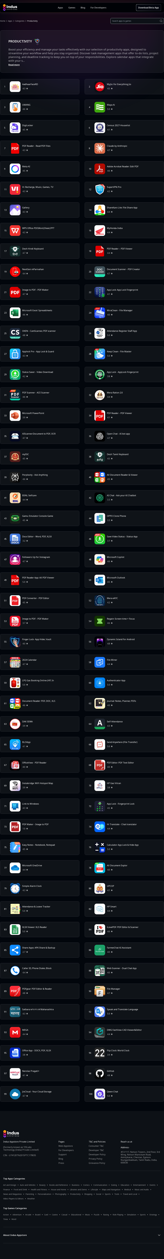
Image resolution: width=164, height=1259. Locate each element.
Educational (76, 1214)
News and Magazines (12, 1194)
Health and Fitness (39, 1189)
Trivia (5, 1219)
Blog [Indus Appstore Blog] (83, 7)
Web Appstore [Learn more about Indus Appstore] (65, 1146)
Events (152, 1185)
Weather (31, 1198)
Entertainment (139, 1185)
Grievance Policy (97, 1163)
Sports (108, 1194)
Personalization (44, 1194)
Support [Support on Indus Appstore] (62, 1154)
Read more (14, 64)
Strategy (153, 1214)
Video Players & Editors (13, 1198)
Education (125, 1185)
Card (46, 1214)
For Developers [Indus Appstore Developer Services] (98, 7)
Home (2, 21)
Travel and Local (130, 1194)
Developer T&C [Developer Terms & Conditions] (96, 1150)
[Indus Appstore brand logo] (30, 7)
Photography (60, 1194)
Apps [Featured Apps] (60, 7)
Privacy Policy (95, 1158)
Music (87, 1214)
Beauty (42, 1185)
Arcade (28, 1214)
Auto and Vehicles (27, 1185)
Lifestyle (94, 1189)
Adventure (17, 1214)
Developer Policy (97, 1154)
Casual (64, 1214)
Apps (10, 21)
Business (75, 1185)
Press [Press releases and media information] (61, 1163)
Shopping (88, 1194)
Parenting (30, 1194)
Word (14, 1219)
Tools (116, 1194)
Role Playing (118, 1214)
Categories (19, 21)
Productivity (75, 1194)
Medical (127, 1189)
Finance (6, 1189)
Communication (100, 1185)
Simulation (131, 1214)
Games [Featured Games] (71, 7)
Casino (55, 1214)
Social (98, 1194)
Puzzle (96, 1214)
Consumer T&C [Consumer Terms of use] (96, 1146)
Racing (106, 1214)
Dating (114, 1185)
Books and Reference (58, 1185)
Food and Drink (20, 1189)
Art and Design (9, 1185)
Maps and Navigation (111, 1189)
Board (37, 1214)
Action (6, 1214)
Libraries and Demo (78, 1189)
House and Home (58, 1189)
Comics (86, 1185)
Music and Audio (142, 1189)
